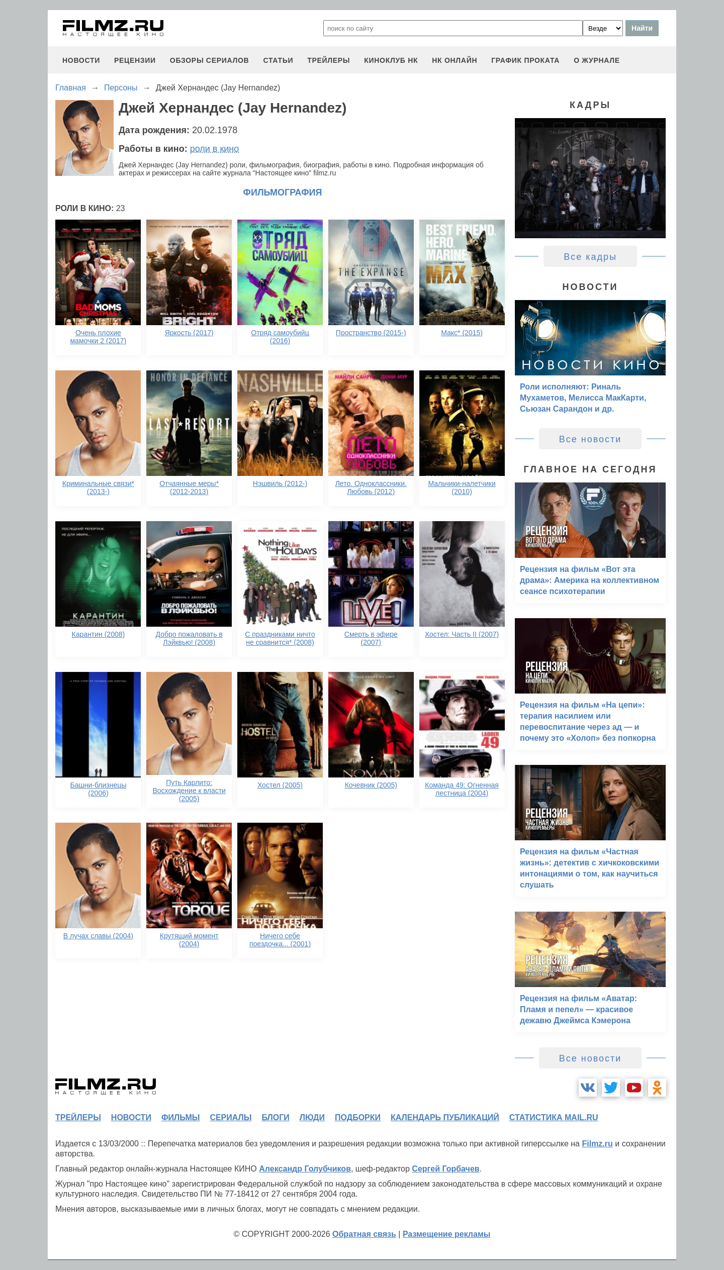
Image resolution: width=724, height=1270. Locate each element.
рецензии (135, 60)
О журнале (597, 60)
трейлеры (328, 60)
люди (312, 1117)
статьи (278, 60)
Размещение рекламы (447, 1234)
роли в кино (214, 149)
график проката (525, 60)
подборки (358, 1117)
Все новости (590, 439)
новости (81, 60)
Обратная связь (364, 1234)
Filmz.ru (597, 1143)
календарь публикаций (445, 1117)
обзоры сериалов (209, 60)
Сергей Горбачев (445, 1168)
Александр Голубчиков (305, 1168)
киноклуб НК (391, 60)
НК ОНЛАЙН (454, 60)
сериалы (230, 1117)
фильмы (180, 1117)
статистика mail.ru (553, 1117)
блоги (275, 1117)
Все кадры (590, 257)
